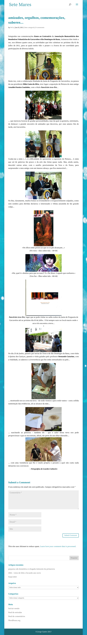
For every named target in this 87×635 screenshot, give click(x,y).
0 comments (40, 28)
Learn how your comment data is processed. (58, 546)
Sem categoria (29, 28)
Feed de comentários (16, 616)
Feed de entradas (15, 612)
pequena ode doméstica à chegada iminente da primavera (31, 569)
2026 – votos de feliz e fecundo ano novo (24, 573)
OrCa (12, 28)
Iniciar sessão (13, 608)
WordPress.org (14, 620)
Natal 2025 (12, 577)
